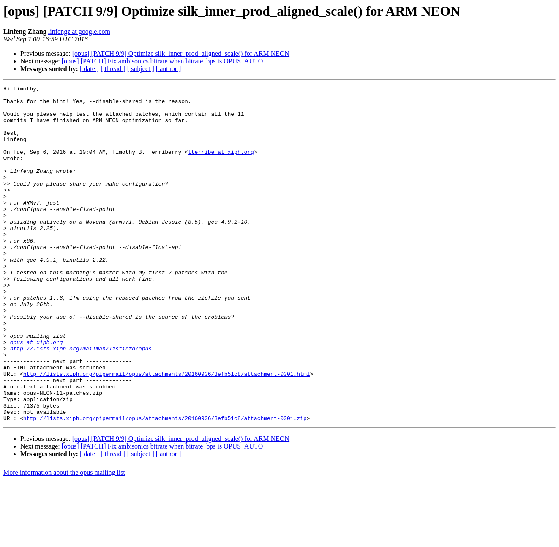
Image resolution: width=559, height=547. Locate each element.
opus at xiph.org (36, 394)
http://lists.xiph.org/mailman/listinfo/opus (81, 401)
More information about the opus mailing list (64, 539)
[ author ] (168, 68)
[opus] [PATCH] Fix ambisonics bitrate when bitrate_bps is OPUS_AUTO (162, 61)
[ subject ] (140, 68)
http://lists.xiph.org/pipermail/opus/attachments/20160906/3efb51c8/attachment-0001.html (166, 432)
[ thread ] (113, 68)
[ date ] (89, 68)
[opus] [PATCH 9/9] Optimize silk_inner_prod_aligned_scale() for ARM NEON (180, 53)
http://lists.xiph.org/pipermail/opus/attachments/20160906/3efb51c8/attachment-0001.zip (165, 485)
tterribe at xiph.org (221, 166)
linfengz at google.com (79, 31)
